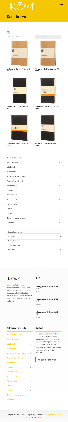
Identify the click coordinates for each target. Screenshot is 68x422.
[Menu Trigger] (62, 4)
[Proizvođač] (34, 249)
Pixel (41, 417)
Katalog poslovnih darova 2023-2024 (46, 313)
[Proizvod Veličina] (34, 240)
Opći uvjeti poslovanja (52, 415)
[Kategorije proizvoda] (34, 232)
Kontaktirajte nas (47, 359)
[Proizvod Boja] (34, 236)
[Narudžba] (48, 37)
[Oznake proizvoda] (34, 245)
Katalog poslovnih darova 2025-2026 (46, 287)
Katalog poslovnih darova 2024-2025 (46, 300)
